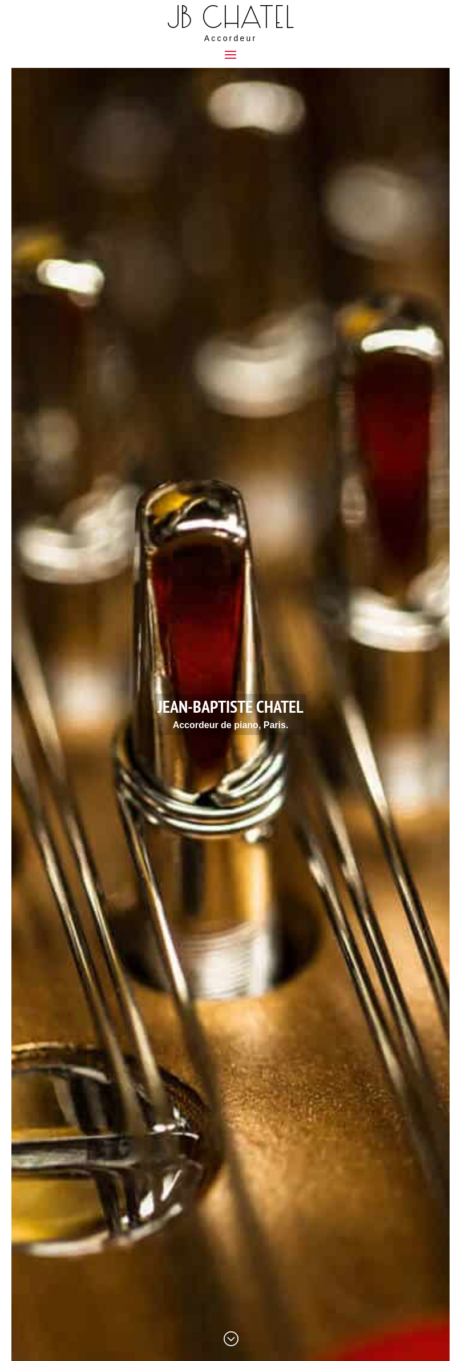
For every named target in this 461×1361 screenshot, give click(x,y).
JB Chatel (231, 18)
